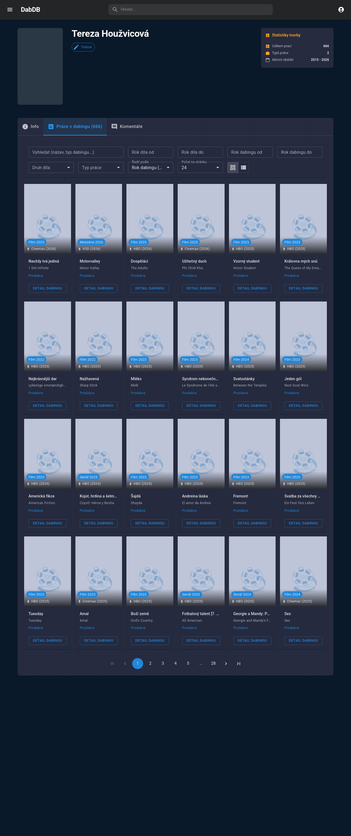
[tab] (30, 107)
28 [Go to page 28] (213, 643)
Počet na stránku (194, 142)
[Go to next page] (225, 644)
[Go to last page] (238, 644)
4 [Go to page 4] (175, 643)
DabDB (30, 9)
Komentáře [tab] (127, 107)
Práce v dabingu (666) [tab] (75, 107)
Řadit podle (140, 142)
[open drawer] (9, 9)
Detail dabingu (47, 269)
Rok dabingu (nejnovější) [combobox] (152, 147)
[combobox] (51, 148)
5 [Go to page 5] (188, 643)
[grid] (232, 148)
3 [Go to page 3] (163, 643)
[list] (243, 148)
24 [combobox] (184, 147)
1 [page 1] (138, 643)
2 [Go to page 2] (150, 643)
